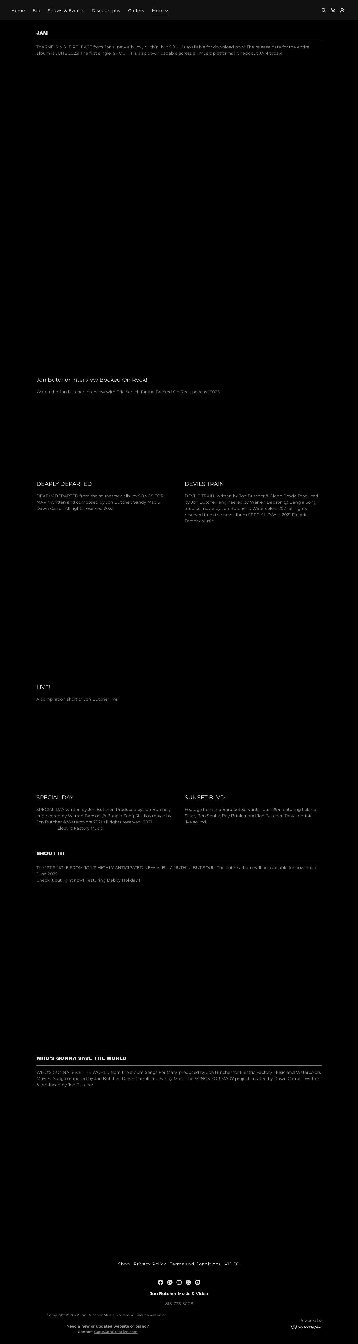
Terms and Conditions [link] (195, 1264)
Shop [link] (124, 1264)
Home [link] (18, 10)
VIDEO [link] (232, 1264)
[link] (333, 10)
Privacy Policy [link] (150, 1264)
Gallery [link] (136, 10)
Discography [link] (106, 10)
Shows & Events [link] (66, 10)
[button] (160, 11)
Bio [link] (36, 10)
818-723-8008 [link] (179, 1303)
